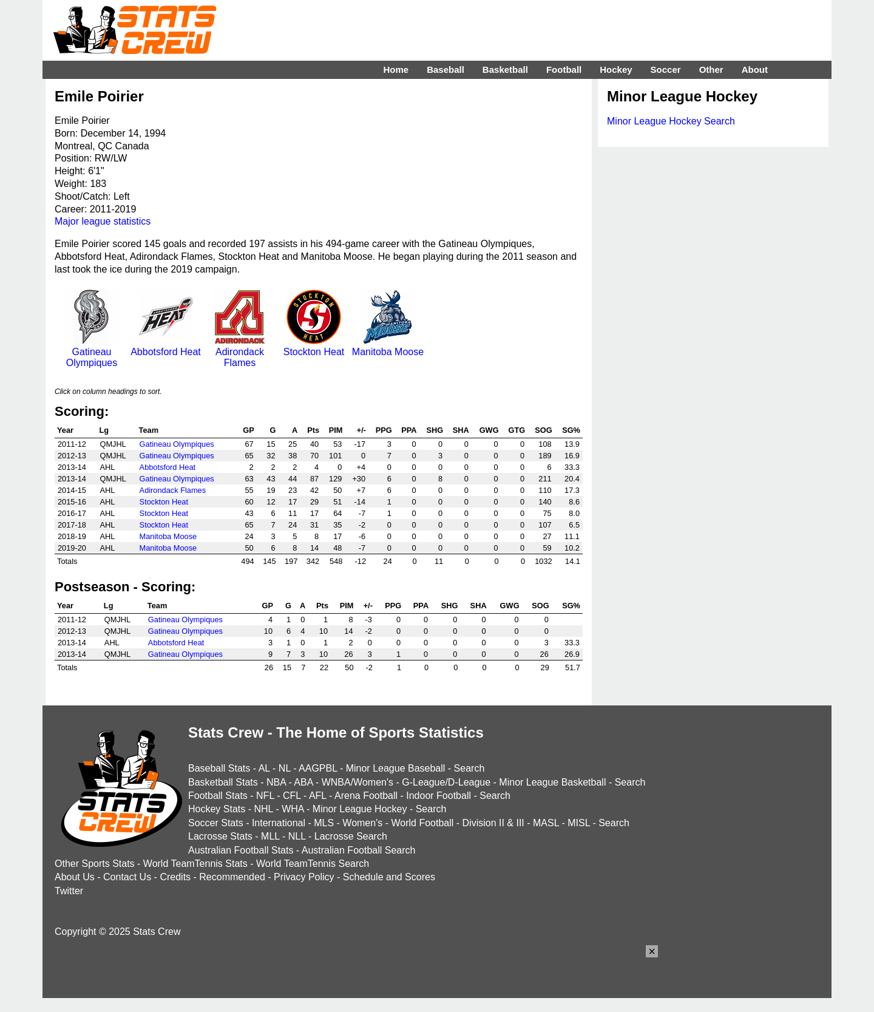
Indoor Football (438, 795)
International (278, 823)
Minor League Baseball (395, 768)
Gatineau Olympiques (91, 352)
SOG (543, 430)
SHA (461, 430)
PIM (336, 430)
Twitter (69, 891)
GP (248, 430)
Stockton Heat (314, 346)
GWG (489, 430)
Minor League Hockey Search (671, 121)
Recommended (232, 877)
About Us (75, 877)
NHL (263, 809)
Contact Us (127, 877)
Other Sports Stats (95, 863)
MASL (546, 823)
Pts (313, 430)
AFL (318, 795)
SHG (434, 430)
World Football (422, 823)
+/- (361, 430)
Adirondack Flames (239, 352)
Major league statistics (103, 221)
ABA (303, 782)
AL (264, 768)
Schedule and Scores (389, 877)
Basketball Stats (223, 782)
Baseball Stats (219, 768)
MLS (324, 823)
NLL (297, 836)
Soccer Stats (215, 823)
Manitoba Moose (388, 346)
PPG (384, 430)
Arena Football (366, 795)
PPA (408, 430)
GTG (516, 430)
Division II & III (493, 823)
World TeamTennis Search (312, 863)
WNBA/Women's (357, 782)
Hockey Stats (216, 809)
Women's (362, 823)
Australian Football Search (359, 850)
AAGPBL (318, 768)
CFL (292, 795)
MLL (270, 836)
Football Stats (218, 795)
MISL (578, 823)
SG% (571, 430)
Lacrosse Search (350, 836)
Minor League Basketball (552, 782)
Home (395, 69)
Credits (175, 877)
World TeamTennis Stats (195, 863)
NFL (265, 795)
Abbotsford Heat (165, 346)
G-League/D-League (446, 782)
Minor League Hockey (360, 809)
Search (469, 768)
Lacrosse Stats (220, 836)
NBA (276, 782)
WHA (292, 809)
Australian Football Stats (240, 850)
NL (285, 768)
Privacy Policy (304, 877)
